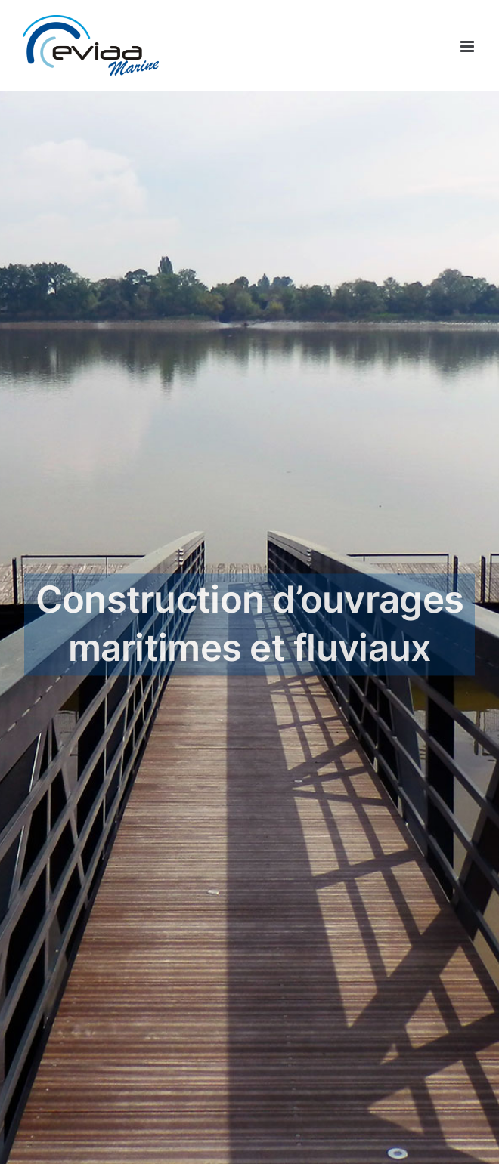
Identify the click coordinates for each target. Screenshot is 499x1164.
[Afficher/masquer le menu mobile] (468, 46)
